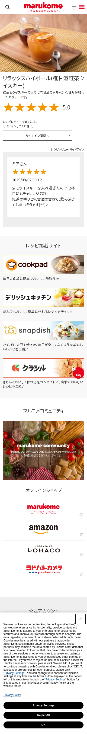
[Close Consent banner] (80, 619)
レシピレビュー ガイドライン (67, 149)
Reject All (43, 715)
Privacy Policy (12, 695)
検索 (7, 7)
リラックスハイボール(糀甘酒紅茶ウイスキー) (43, 81)
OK (44, 725)
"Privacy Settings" (14, 673)
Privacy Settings (43, 705)
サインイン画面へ (37, 135)
